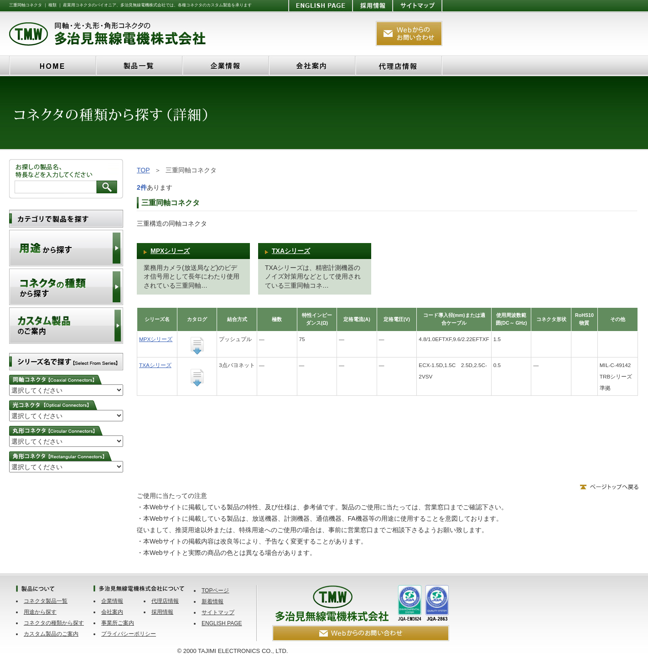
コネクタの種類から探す (54, 623)
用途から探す (40, 612)
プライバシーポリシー (128, 634)
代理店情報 (165, 601)
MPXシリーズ (170, 250)
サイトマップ (218, 612)
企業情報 (112, 601)
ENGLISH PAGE (222, 623)
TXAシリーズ (291, 250)
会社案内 (112, 612)
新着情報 (212, 601)
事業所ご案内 (117, 623)
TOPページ (215, 590)
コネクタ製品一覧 (45, 601)
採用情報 (162, 612)
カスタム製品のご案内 (51, 634)
